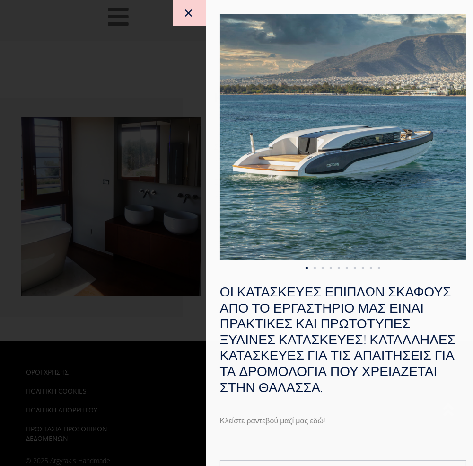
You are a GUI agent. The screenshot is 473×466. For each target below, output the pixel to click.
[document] (236, 233)
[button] (349, 268)
